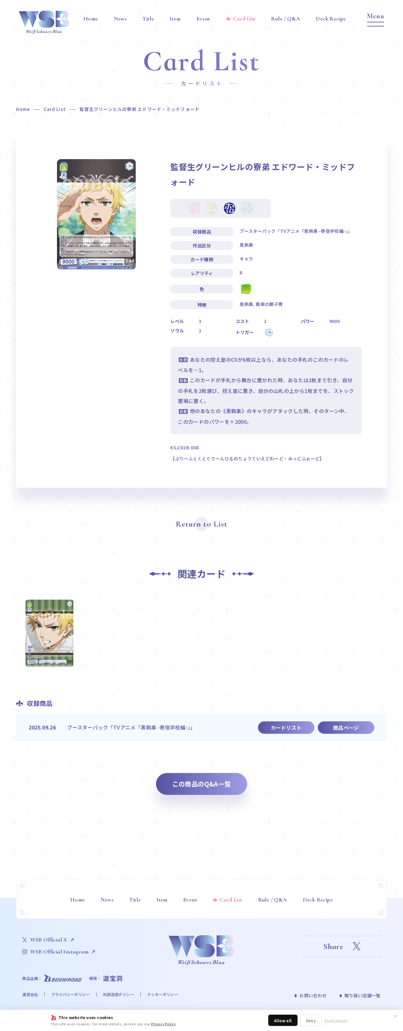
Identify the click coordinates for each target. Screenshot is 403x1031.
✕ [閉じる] (395, 1016)
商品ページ (346, 727)
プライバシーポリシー (70, 994)
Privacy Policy (163, 1023)
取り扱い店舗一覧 (362, 995)
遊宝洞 (112, 978)
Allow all (283, 1020)
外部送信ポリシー (118, 994)
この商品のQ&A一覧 (201, 783)
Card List (55, 109)
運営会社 (30, 994)
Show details (336, 1020)
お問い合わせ (312, 995)
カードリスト (286, 727)
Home (23, 109)
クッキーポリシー (162, 994)
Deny (311, 1020)
